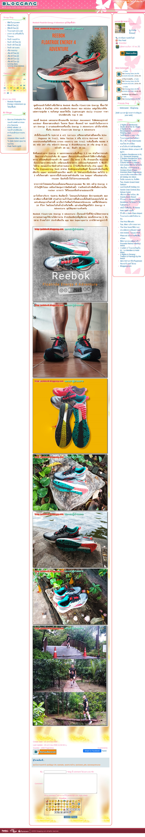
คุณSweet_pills (81, 765)
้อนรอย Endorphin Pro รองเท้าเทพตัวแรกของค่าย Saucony (16, 122)
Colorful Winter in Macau (129, 163)
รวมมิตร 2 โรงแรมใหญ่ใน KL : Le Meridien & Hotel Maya (130, 250)
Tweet (104, 751)
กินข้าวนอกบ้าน (13, 39)
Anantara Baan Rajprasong (130, 172)
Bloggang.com (125, 266)
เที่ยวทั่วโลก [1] (13, 59)
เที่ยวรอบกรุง (12, 50)
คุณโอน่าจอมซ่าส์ (39, 765)
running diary (12, 64)
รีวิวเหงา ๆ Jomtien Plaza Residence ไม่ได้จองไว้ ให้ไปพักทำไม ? (130, 202)
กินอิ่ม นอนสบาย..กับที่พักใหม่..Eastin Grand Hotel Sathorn (129, 182)
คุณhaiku (60, 765)
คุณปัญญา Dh (51, 765)
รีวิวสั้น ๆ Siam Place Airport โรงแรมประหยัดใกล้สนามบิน (131, 216)
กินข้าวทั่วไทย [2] (14, 45)
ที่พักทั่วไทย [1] (12, 25)
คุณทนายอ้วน (70, 765)
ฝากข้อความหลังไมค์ (125, 38)
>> (24, 79)
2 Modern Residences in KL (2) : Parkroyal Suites (131, 159)
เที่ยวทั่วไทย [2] (13, 56)
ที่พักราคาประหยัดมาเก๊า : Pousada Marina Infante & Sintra (130, 243)
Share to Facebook (92, 751)
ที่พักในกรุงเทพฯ (13, 23)
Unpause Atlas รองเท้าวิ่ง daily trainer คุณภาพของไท (16, 141)
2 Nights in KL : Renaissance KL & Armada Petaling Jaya (130, 131)
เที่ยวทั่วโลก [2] (13, 61)
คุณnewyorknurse (93, 765)
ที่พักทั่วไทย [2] (12, 28)
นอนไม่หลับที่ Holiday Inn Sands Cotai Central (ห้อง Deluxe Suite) (130, 189)
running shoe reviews (15, 66)
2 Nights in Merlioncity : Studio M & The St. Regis (130, 126)
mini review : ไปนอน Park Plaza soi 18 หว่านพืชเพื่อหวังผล (130, 235)
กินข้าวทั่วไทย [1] (14, 42)
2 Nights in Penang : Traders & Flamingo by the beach (130, 256)
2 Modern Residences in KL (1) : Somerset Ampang (131, 155)
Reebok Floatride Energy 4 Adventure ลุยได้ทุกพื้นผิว (16, 104)
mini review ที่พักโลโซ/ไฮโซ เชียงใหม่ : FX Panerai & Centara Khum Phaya (131, 167)
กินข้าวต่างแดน (13, 48)
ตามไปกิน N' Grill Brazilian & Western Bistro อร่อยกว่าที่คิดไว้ (131, 149)
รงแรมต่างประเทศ (15, 31)
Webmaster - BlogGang (129, 108)
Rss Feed (121, 40)
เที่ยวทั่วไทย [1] (13, 53)
